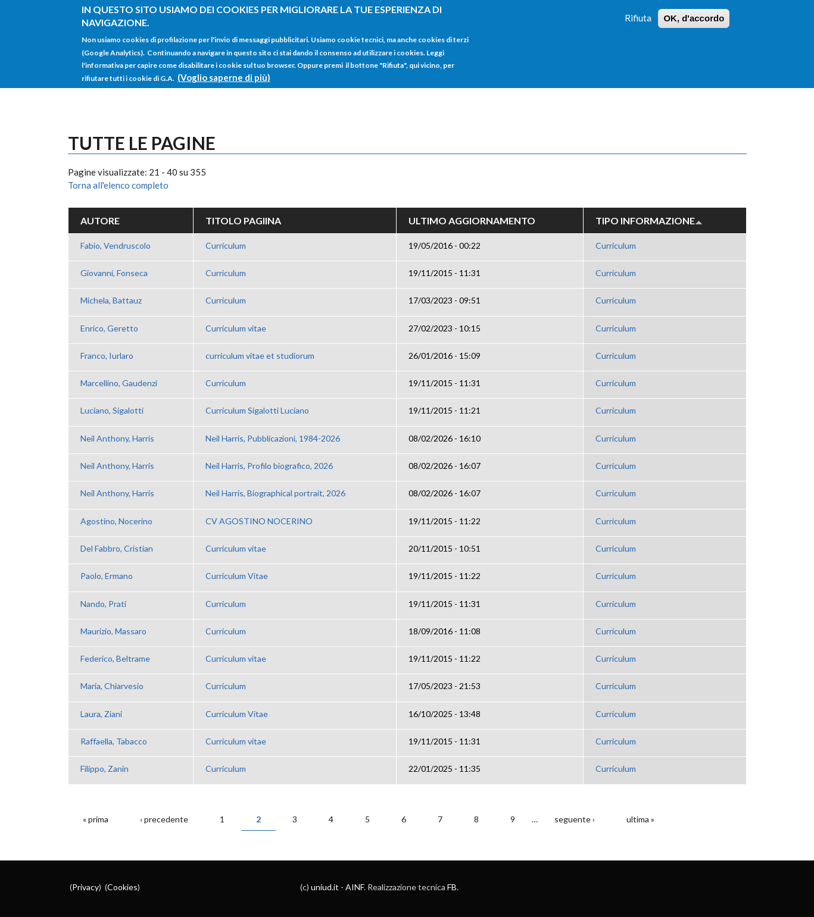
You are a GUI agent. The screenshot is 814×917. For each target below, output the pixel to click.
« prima (95, 819)
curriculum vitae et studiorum (259, 355)
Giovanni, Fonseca (114, 273)
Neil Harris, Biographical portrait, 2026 (275, 493)
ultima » (640, 819)
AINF (354, 887)
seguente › (574, 819)
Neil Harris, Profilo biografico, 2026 (269, 466)
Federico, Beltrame (115, 658)
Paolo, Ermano (106, 576)
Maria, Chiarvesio (112, 686)
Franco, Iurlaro (106, 355)
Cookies (122, 887)
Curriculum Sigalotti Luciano (257, 410)
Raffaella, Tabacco (113, 741)
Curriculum (225, 245)
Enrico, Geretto (109, 328)
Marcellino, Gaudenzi (118, 383)
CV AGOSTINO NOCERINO (259, 521)
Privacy (85, 887)
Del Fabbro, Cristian (116, 548)
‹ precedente (164, 819)
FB (452, 887)
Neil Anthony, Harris (117, 438)
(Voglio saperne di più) (223, 72)
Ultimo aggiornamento (471, 220)
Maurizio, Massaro (113, 631)
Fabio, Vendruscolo (115, 245)
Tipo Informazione (649, 220)
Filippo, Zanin (104, 768)
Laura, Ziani (101, 714)
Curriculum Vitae (236, 576)
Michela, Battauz (111, 300)
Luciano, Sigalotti (112, 410)
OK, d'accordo (693, 13)
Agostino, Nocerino (116, 521)
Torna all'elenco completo (118, 185)
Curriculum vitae (235, 328)
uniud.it (325, 887)
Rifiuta (638, 13)
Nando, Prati (103, 604)
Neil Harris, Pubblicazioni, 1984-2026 (272, 438)
